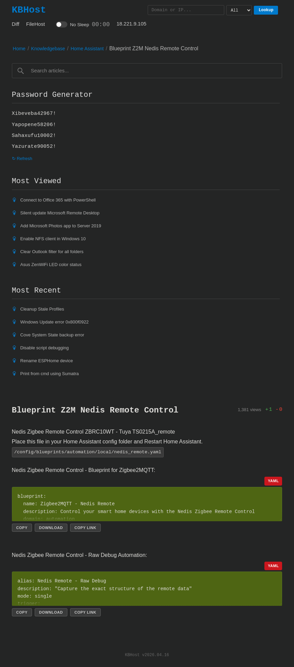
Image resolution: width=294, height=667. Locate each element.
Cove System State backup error (52, 334)
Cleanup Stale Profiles (42, 309)
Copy (22, 527)
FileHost (35, 24)
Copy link (85, 527)
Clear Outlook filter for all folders (52, 251)
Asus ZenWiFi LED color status (51, 264)
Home (19, 48)
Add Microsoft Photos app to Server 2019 (60, 225)
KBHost (29, 9)
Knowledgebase (48, 48)
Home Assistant (86, 48)
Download (51, 527)
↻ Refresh (22, 158)
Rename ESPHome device (46, 360)
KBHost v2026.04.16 (147, 654)
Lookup (266, 10)
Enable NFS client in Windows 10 (53, 238)
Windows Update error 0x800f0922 (54, 321)
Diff (15, 24)
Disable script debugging (44, 347)
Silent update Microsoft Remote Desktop (60, 212)
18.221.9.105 (132, 24)
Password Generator (52, 95)
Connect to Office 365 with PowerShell (58, 200)
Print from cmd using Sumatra (49, 373)
